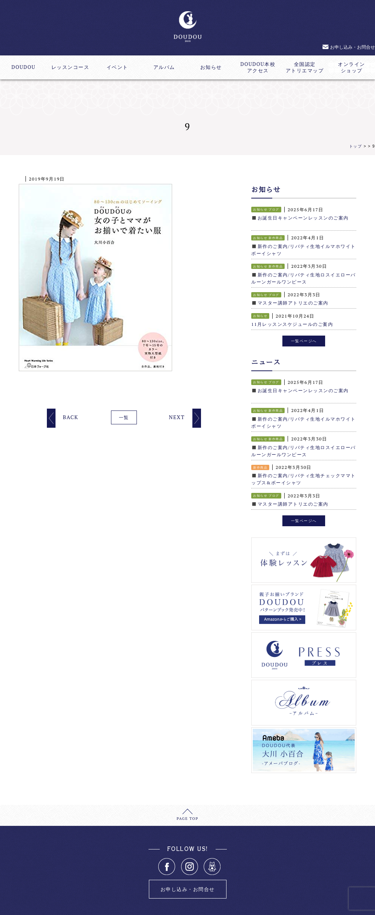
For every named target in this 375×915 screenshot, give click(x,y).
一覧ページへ (304, 337)
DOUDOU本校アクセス (257, 67)
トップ (355, 146)
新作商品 (275, 237)
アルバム (164, 67)
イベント (117, 67)
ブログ (273, 209)
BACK (70, 417)
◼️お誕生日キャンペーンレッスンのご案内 (300, 217)
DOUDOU (23, 67)
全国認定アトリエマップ (305, 67)
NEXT (176, 417)
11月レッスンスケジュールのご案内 (292, 321)
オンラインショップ (351, 67)
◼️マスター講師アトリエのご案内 (289, 300)
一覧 (124, 417)
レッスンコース (70, 67)
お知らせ (211, 67)
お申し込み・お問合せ (352, 47)
